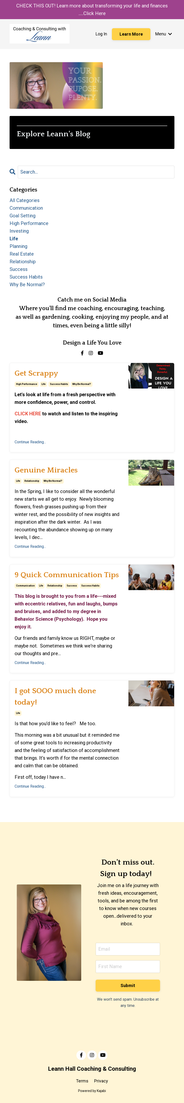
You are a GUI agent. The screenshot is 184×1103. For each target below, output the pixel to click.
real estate (22, 254)
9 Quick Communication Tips (67, 575)
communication (25, 585)
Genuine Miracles (46, 470)
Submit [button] (128, 985)
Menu (163, 33)
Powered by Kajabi (92, 1091)
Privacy (101, 1080)
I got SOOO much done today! (55, 697)
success (72, 585)
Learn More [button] (131, 34)
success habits (59, 384)
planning (18, 246)
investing (19, 231)
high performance (26, 384)
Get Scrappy (36, 373)
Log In (101, 33)
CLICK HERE (28, 414)
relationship (31, 481)
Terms (82, 1080)
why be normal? (81, 384)
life (43, 384)
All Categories (25, 200)
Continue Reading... (30, 442)
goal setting (22, 216)
